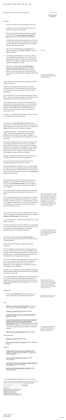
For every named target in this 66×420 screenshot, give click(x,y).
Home (4, 4)
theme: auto (61, 417)
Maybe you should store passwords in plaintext (18, 368)
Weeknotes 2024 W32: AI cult (9, 391)
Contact (30, 4)
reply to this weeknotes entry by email (15, 379)
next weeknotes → (53, 16)
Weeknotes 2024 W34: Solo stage (10, 393)
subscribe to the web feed (28, 382)
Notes (26, 4)
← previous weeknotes (52, 14)
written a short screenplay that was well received (15, 281)
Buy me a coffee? (7, 415)
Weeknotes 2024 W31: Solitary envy (10, 390)
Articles (22, 4)
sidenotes (27, 48)
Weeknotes (9, 4)
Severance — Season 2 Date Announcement (17, 306)
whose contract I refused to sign (21, 105)
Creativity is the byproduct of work (15, 311)
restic (20, 55)
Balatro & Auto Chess (11, 338)
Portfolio (18, 4)
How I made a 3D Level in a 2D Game (16, 342)
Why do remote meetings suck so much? (16, 357)
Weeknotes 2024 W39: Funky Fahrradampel (12, 394)
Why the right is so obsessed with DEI (16, 332)
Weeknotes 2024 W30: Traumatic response (12, 389)
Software (14, 4)
